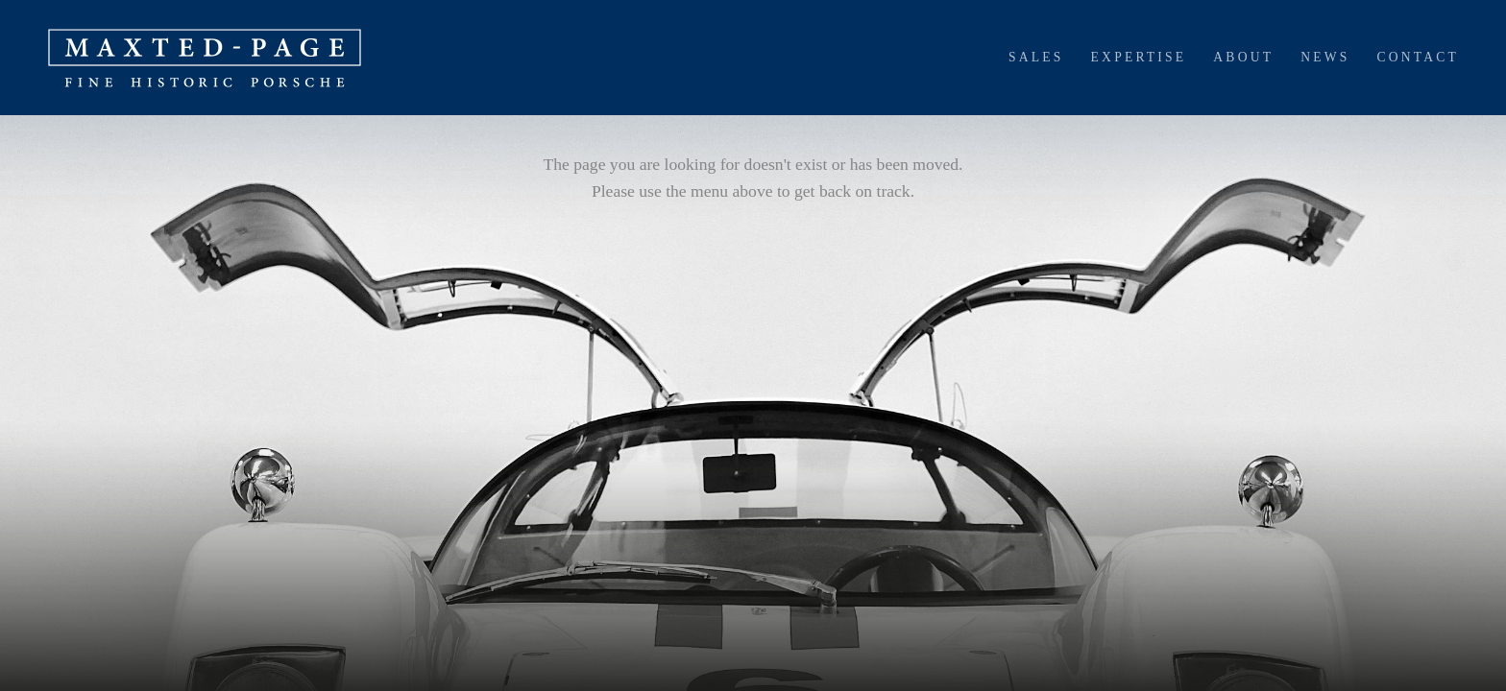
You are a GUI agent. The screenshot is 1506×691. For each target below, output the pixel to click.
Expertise (1139, 57)
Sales (1036, 57)
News (1324, 57)
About (1243, 57)
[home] (204, 58)
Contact (1417, 57)
